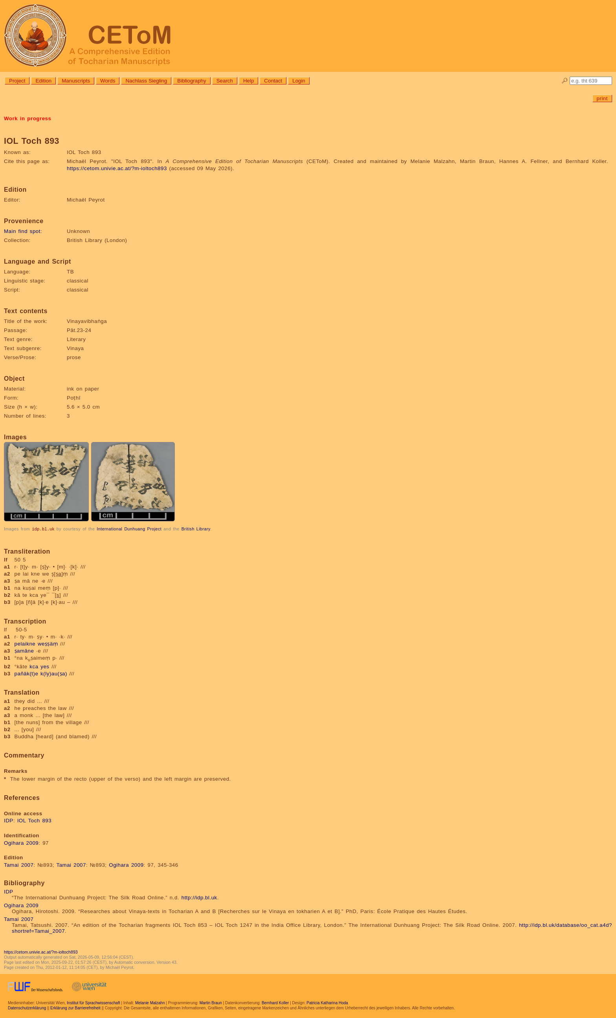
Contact (273, 81)
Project (17, 81)
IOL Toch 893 (34, 820)
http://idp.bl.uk (199, 897)
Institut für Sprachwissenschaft (93, 1002)
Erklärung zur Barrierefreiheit (75, 1007)
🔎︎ (564, 81)
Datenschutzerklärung (27, 1007)
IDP (8, 820)
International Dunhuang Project (129, 528)
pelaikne (25, 643)
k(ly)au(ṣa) (53, 673)
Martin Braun (211, 1002)
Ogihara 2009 (21, 843)
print (602, 98)
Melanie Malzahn (150, 1002)
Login (298, 81)
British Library (196, 528)
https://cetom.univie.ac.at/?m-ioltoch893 (117, 168)
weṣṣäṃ (48, 643)
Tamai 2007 (18, 865)
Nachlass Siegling (146, 81)
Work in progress (27, 118)
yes (44, 666)
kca (33, 666)
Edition (43, 81)
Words (107, 81)
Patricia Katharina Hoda (327, 1002)
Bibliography (191, 81)
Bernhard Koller (275, 1002)
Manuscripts (76, 81)
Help (248, 81)
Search (224, 81)
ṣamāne (24, 650)
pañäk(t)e (26, 673)
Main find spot (22, 231)
